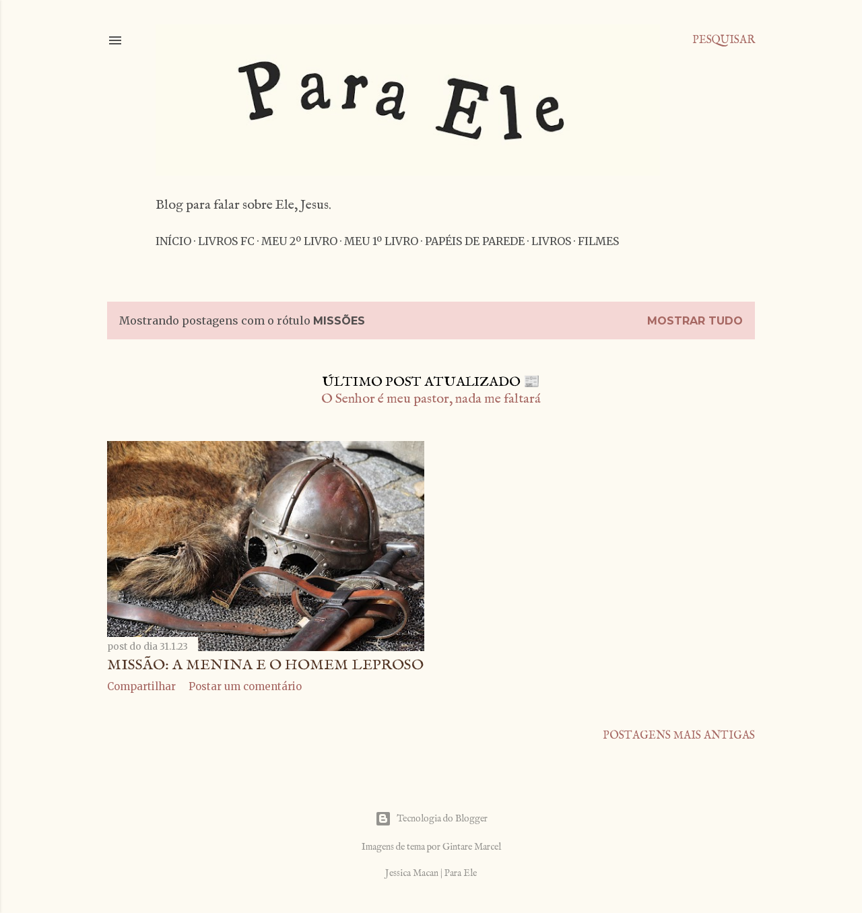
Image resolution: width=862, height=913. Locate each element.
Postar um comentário (245, 686)
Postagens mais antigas (679, 736)
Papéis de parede (475, 241)
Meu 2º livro (299, 241)
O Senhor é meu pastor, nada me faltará (431, 399)
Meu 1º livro (381, 241)
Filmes (598, 241)
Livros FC (226, 241)
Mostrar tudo (695, 320)
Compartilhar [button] (141, 686)
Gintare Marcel (471, 847)
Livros (551, 241)
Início (173, 241)
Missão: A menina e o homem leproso (265, 665)
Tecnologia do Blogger (431, 819)
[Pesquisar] (723, 40)
